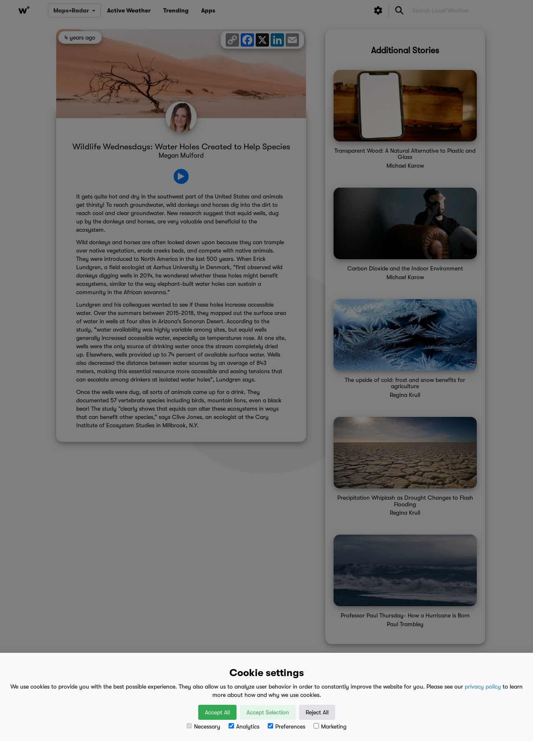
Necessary (203, 726)
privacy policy (483, 686)
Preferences (286, 726)
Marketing (330, 726)
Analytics (244, 726)
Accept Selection (268, 712)
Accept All (217, 712)
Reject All (317, 712)
